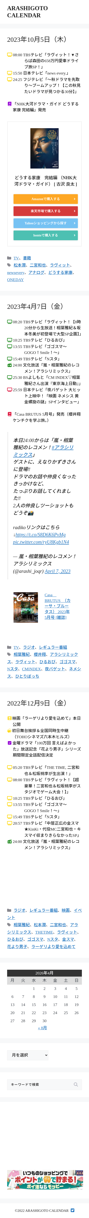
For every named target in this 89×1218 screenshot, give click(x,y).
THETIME (44, 932)
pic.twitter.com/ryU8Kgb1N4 (41, 542)
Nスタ (12, 669)
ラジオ (29, 647)
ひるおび (47, 662)
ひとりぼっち (27, 676)
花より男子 (17, 947)
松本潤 (20, 265)
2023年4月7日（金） (37, 306)
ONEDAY (15, 279)
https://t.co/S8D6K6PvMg (40, 534)
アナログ (36, 272)
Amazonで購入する (46, 199)
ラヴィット (60, 265)
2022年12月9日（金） (38, 703)
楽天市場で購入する (46, 211)
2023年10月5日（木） (38, 39)
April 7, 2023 (57, 571)
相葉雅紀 (22, 654)
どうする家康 (60, 272)
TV (16, 258)
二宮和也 (38, 265)
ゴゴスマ (67, 662)
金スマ (68, 939)
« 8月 (42, 1028)
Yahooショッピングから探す (46, 223)
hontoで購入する (45, 235)
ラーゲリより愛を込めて (53, 947)
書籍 (27, 258)
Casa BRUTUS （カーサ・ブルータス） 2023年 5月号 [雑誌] (58, 606)
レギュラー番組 (53, 647)
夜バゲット (55, 669)
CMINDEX (31, 669)
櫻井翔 (40, 654)
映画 (66, 910)
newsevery (15, 272)
